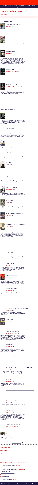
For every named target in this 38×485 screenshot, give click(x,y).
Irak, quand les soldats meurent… (12, 297)
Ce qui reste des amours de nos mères (7, 474)
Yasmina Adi (8, 254)
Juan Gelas (13, 86)
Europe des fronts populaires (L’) (12, 288)
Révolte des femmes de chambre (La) (13, 37)
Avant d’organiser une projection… (5, 447)
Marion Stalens (8, 26)
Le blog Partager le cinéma (19, 7)
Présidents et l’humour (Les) (11, 51)
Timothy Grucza (14, 333)
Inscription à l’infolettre (25, 483)
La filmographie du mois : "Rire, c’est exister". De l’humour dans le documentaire (12, 461)
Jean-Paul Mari (8, 299)
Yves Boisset (8, 321)
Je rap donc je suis (9, 410)
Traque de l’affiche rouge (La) (11, 275)
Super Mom (8, 241)
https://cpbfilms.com (3, 14)
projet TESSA (18, 465)
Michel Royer (8, 53)
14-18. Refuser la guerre (10, 128)
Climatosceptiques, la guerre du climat (13, 113)
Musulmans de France (10, 433)
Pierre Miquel (13, 426)
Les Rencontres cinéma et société (24, 5)
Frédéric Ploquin (14, 71)
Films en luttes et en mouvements (21, 469)
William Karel (8, 426)
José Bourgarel (8, 215)
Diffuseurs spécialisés (3, 450)
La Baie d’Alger (9, 152)
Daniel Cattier (8, 86)
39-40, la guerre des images (11, 187)
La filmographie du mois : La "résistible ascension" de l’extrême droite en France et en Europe (14, 462)
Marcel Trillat (8, 265)
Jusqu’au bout (8, 379)
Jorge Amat (8, 202)
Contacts (12, 483)
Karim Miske (8, 435)
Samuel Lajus (8, 71)
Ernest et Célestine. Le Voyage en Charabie (8, 473)
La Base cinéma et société (12, 5)
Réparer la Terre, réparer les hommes (13, 24)
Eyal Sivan (13, 299)
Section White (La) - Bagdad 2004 (12, 331)
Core (13, 479)
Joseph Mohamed (14, 435)
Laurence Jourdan (9, 290)
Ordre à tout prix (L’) (10, 69)
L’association (5, 5)
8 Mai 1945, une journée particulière (13, 424)
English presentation (33, 483)
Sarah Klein (8, 243)
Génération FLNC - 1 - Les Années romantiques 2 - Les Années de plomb (20, 390)
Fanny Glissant (18, 86)
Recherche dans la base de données (5, 442)
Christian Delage (9, 310)
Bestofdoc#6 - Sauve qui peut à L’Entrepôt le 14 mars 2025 (9, 459)
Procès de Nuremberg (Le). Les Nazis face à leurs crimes (17, 308)
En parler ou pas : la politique (11, 400)
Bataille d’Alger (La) (10, 319)
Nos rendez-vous (34, 5)
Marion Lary (8, 402)
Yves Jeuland (8, 369)
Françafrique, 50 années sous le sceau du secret (15, 224)
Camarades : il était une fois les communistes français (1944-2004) (19, 367)
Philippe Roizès (8, 412)
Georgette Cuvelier (9, 130)
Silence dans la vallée (10, 263)
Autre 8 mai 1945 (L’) (10, 252)
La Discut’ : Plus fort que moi (4, 455)
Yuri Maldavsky (8, 333)
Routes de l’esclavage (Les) (11, 84)
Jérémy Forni (8, 178)
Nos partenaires (17, 483)
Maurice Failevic (9, 381)
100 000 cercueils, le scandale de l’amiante (14, 213)
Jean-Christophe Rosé (10, 189)
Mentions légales (3, 483)
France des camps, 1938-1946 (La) (12, 200)
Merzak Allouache (9, 154)
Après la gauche (9, 176)
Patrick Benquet (8, 226)
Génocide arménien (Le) (10, 344)
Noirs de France (9, 162)
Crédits (9, 483)
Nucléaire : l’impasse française (12, 97)
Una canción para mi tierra (5, 476)
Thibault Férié (8, 39)
